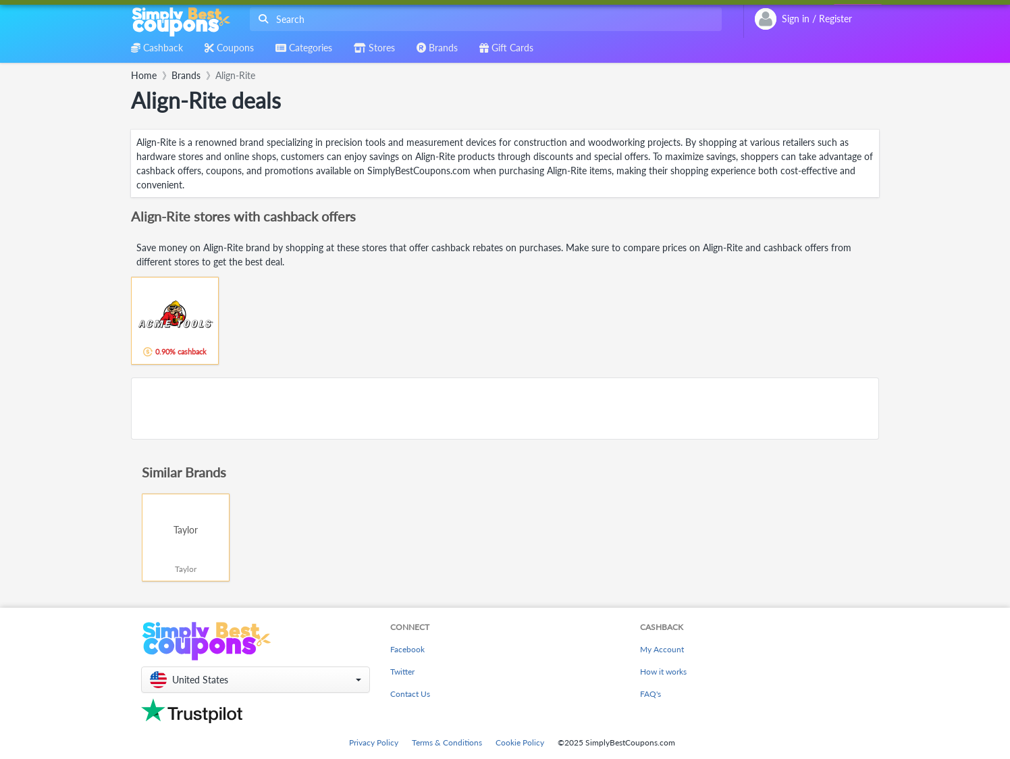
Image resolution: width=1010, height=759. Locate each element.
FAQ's (650, 694)
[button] (255, 679)
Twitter (402, 671)
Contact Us (410, 694)
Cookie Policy (520, 742)
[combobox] (483, 19)
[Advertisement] (505, 408)
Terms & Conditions (447, 742)
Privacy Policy (373, 742)
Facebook (407, 649)
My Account (662, 649)
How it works (663, 671)
